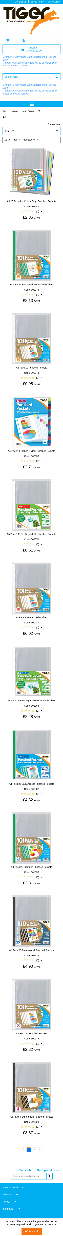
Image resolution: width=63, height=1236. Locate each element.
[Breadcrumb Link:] (14, 111)
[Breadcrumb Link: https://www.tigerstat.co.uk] (5, 111)
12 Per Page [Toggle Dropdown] (11, 136)
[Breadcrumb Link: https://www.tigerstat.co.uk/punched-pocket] (28, 111)
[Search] (28, 76)
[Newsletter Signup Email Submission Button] (49, 1173)
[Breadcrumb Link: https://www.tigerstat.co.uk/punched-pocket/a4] (39, 111)
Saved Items (37, 1)
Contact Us (20, 1)
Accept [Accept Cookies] (31, 1231)
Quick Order (54, 1)
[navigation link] (8, 40)
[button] (31, 208)
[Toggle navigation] (31, 104)
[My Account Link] (23, 40)
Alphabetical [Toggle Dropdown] (29, 136)
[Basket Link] (31, 49)
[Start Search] (57, 76)
